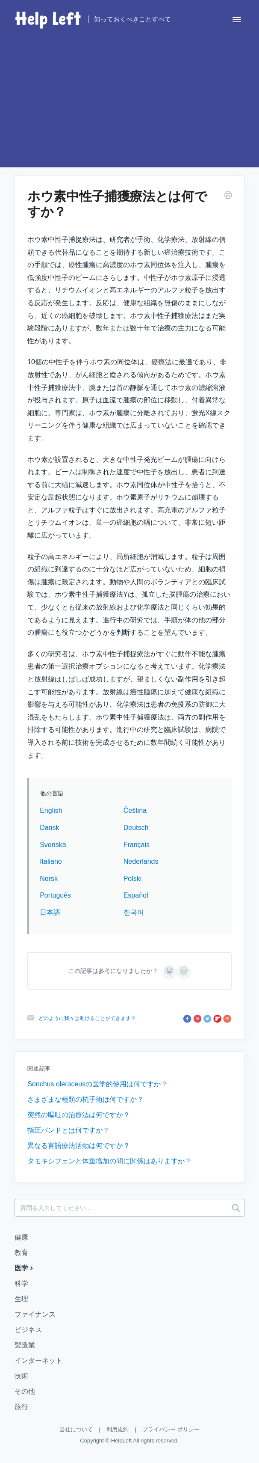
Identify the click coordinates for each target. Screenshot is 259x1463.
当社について (76, 1429)
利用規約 (117, 1429)
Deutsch (136, 827)
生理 (21, 1298)
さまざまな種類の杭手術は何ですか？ (85, 1099)
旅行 (21, 1406)
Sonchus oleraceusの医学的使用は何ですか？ (97, 1084)
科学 (21, 1283)
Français (137, 844)
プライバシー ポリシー (171, 1429)
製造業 (25, 1345)
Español (136, 895)
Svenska (53, 844)
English (51, 810)
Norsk (49, 878)
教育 (21, 1252)
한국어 (134, 912)
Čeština (135, 810)
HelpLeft (121, 1440)
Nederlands (141, 861)
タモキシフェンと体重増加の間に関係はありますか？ (109, 1161)
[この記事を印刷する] (228, 196)
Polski (133, 878)
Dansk (49, 827)
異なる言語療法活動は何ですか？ (78, 1145)
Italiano (51, 861)
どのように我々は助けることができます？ (87, 1018)
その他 (25, 1391)
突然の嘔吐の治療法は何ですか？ (78, 1114)
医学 (25, 1268)
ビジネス (28, 1329)
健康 (21, 1237)
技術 (21, 1376)
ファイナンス (35, 1314)
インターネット (38, 1360)
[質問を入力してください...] (129, 1208)
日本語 (50, 912)
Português (55, 895)
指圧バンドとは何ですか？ (68, 1130)
